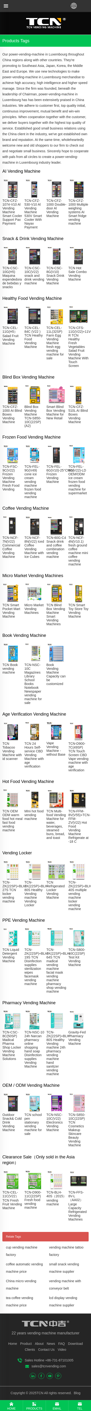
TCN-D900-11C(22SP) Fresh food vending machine (33, 1199)
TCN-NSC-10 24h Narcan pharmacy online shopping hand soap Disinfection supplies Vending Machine (34, 1049)
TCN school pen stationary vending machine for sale (33, 1124)
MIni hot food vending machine (34, 815)
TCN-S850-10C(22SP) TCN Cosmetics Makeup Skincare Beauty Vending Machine (76, 1130)
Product (26, 1344)
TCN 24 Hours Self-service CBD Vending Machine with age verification (34, 755)
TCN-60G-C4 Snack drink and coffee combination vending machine (56, 547)
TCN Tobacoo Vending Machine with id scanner (12, 751)
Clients (30, 1349)
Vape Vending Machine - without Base (55, 748)
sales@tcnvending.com (49, 1366)
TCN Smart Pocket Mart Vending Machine (11, 610)
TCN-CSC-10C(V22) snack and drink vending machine (34, 275)
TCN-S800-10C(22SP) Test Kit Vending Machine (76, 957)
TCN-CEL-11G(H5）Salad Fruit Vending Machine (10, 335)
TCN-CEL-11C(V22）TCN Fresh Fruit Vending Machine (12, 1200)
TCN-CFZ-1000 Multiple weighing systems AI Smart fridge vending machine (78, 212)
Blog (77, 1393)
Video (62, 1349)
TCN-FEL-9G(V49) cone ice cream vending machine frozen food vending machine (32, 482)
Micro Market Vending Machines (34, 609)
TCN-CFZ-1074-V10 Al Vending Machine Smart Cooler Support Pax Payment (12, 212)
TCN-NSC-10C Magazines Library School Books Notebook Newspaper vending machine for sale (33, 684)
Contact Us (46, 1349)
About (39, 1344)
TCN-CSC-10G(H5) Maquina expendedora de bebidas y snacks (12, 277)
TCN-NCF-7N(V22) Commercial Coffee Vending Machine (11, 547)
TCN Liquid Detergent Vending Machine (10, 955)
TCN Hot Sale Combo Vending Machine (77, 273)
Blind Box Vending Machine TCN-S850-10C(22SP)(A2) (32, 416)
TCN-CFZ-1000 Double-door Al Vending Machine (56, 208)
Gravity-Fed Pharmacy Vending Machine (77, 1038)
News (51, 1344)
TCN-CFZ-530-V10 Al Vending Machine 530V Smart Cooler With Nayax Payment (33, 214)
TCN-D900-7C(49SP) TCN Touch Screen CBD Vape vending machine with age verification (78, 757)
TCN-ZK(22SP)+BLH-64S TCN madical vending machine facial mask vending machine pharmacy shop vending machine (58, 970)
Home (12, 1344)
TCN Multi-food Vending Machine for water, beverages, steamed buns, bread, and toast (56, 824)
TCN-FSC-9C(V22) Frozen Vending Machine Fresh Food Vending (10, 478)
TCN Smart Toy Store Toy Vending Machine (78, 610)
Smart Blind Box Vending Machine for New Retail (55, 412)
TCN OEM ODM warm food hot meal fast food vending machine (12, 820)
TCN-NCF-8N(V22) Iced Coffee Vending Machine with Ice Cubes (34, 547)
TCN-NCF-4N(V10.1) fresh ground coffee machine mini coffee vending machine (78, 551)
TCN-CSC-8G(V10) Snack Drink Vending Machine (55, 275)
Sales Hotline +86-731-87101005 (49, 1360)
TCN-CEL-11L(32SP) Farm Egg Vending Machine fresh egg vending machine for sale (55, 343)
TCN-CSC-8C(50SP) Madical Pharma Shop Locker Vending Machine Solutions (11, 1045)
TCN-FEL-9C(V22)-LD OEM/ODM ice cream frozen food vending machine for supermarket (77, 480)
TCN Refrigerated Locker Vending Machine (55, 889)
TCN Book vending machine (10, 668)
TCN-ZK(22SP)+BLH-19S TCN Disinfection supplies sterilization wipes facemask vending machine (36, 967)
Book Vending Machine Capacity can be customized (56, 674)
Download (75, 1344)
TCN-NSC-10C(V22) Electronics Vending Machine (54, 1122)
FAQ (61, 1344)
